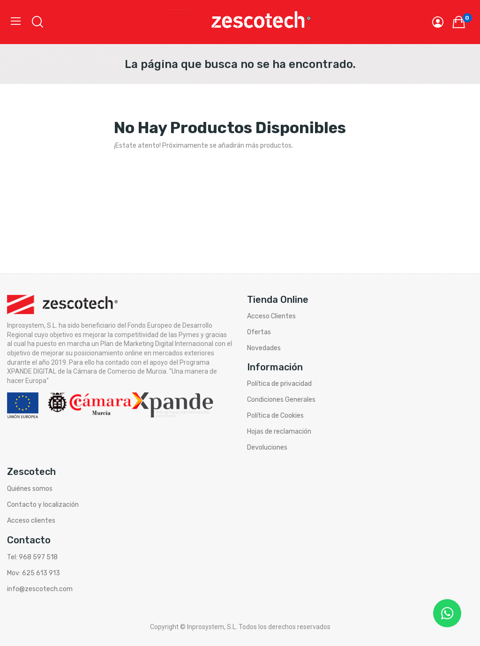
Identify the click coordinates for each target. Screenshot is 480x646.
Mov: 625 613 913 (33, 573)
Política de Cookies (275, 416)
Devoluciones (267, 447)
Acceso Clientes (271, 316)
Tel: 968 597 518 (32, 557)
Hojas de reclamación (279, 432)
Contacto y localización (43, 505)
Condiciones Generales (281, 400)
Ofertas (259, 332)
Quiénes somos (29, 489)
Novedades (264, 348)
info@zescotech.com (40, 589)
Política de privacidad (279, 384)
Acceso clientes (31, 521)
